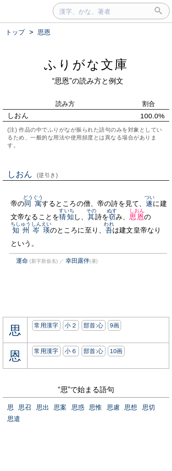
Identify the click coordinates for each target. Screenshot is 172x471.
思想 (130, 407)
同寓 (33, 203)
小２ (71, 325)
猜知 (66, 217)
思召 (24, 407)
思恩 (136, 217)
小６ (71, 351)
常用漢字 (46, 325)
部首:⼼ (93, 325)
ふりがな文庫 (86, 64)
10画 (116, 351)
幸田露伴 (77, 260)
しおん (32, 174)
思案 (60, 407)
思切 (148, 407)
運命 (22, 260)
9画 (114, 325)
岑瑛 (41, 230)
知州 (21, 230)
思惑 (78, 407)
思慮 (113, 407)
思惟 (95, 407)
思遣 (13, 418)
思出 (42, 407)
